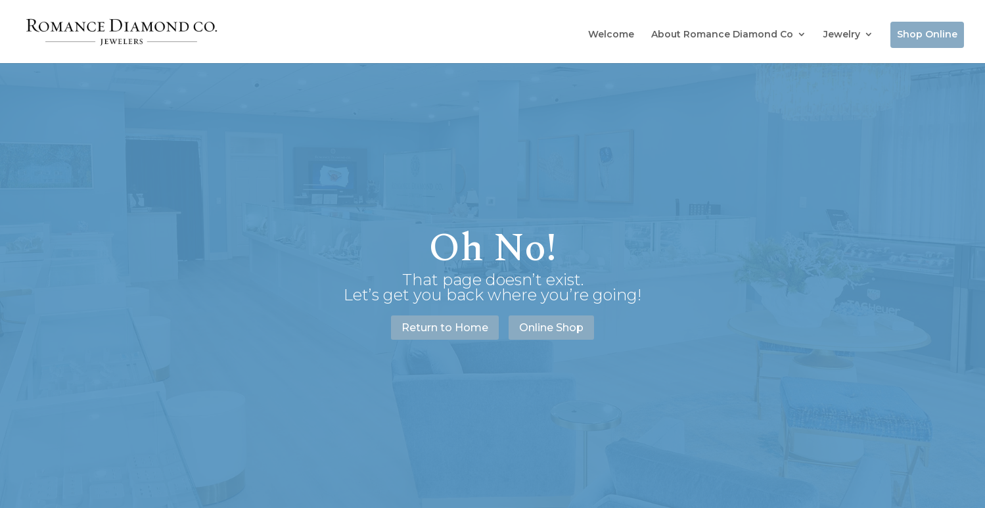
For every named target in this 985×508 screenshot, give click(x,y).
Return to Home (444, 327)
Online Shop (551, 327)
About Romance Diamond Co (722, 34)
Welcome (611, 34)
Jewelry (841, 34)
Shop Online (927, 34)
